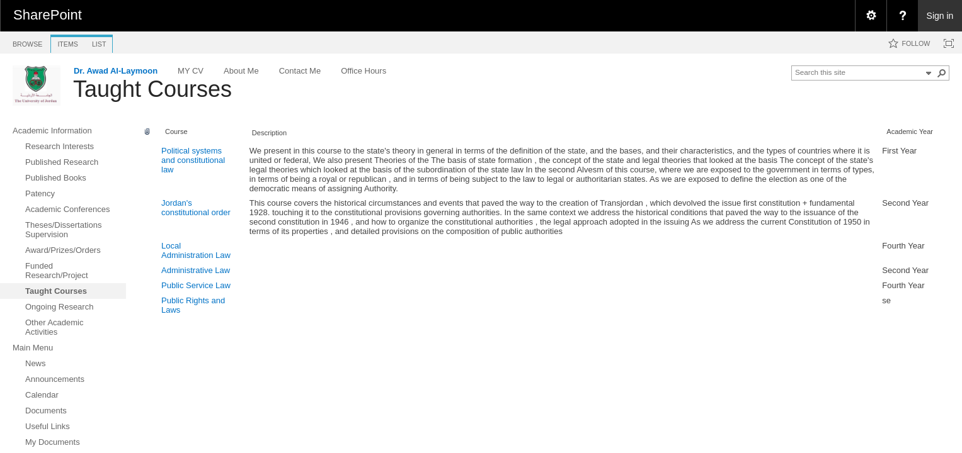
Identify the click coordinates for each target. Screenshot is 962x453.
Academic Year (909, 131)
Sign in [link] (940, 16)
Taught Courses (152, 89)
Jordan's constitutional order (196, 207)
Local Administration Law (196, 250)
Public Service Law (196, 285)
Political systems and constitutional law (193, 160)
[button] (942, 73)
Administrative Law (195, 270)
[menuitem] (870, 15)
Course (176, 131)
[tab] (27, 41)
